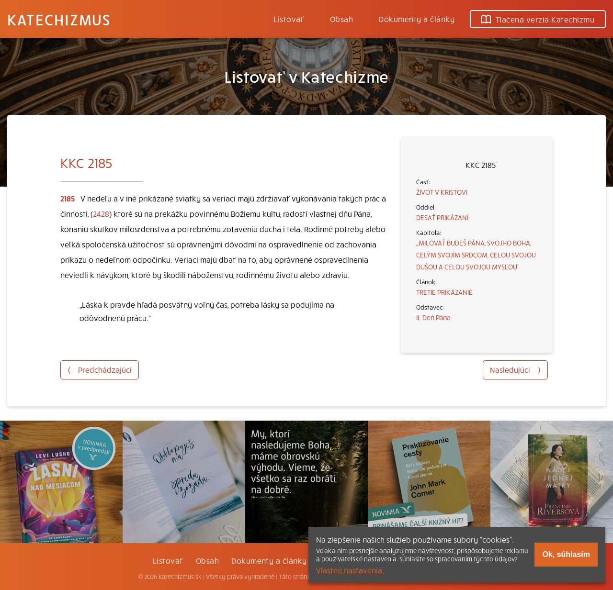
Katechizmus (59, 19)
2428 (101, 213)
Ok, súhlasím (566, 554)
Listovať (288, 18)
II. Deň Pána (433, 317)
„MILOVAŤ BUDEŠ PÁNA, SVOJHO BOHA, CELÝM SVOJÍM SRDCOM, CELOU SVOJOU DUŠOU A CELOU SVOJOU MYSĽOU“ (476, 254)
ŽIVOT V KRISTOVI (441, 192)
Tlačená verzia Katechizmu (537, 19)
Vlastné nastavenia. (350, 570)
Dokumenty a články (416, 18)
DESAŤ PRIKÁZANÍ (442, 217)
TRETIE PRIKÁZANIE (444, 292)
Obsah (341, 18)
